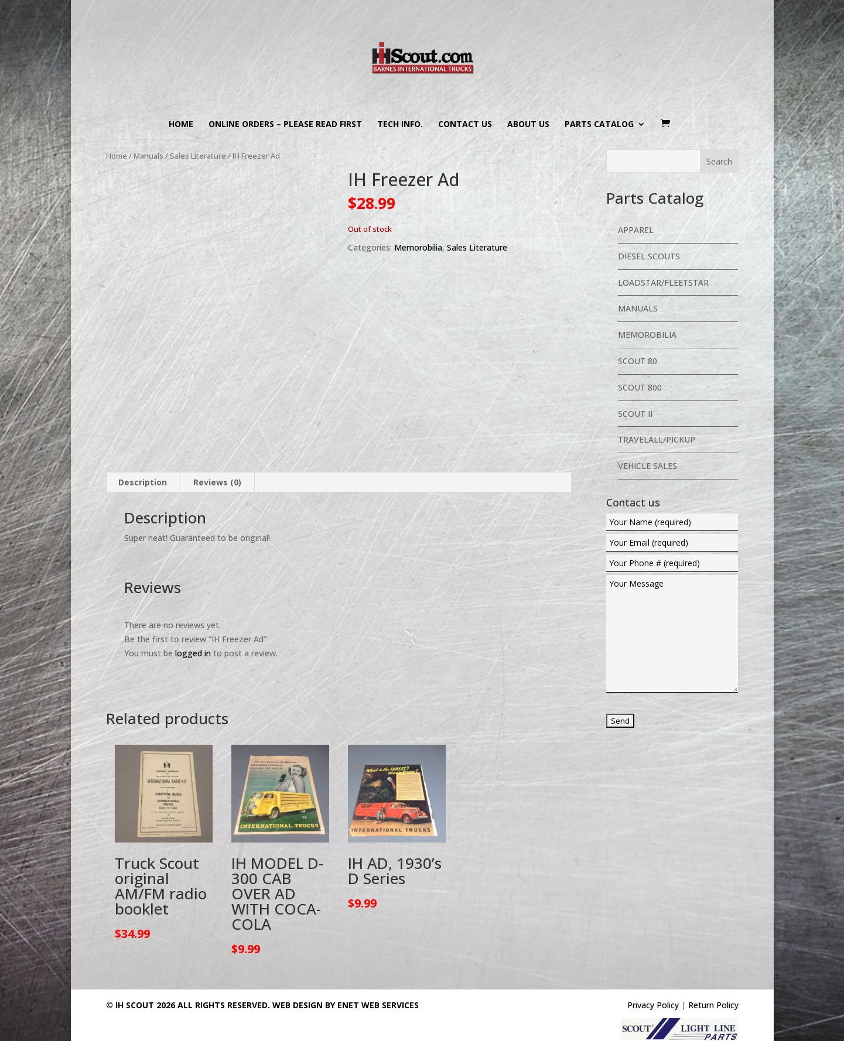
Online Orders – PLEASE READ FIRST (285, 124)
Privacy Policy (653, 1001)
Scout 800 (640, 387)
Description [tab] (142, 478)
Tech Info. (400, 124)
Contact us (465, 124)
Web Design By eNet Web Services (345, 1001)
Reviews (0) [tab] (217, 478)
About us (528, 124)
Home (181, 124)
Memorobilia (418, 247)
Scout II (635, 413)
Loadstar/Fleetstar (663, 282)
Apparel (636, 229)
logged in (193, 649)
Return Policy (713, 1001)
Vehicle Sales (647, 465)
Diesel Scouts (649, 256)
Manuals (148, 155)
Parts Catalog (599, 124)
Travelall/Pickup (656, 439)
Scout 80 (637, 361)
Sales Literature (198, 155)
